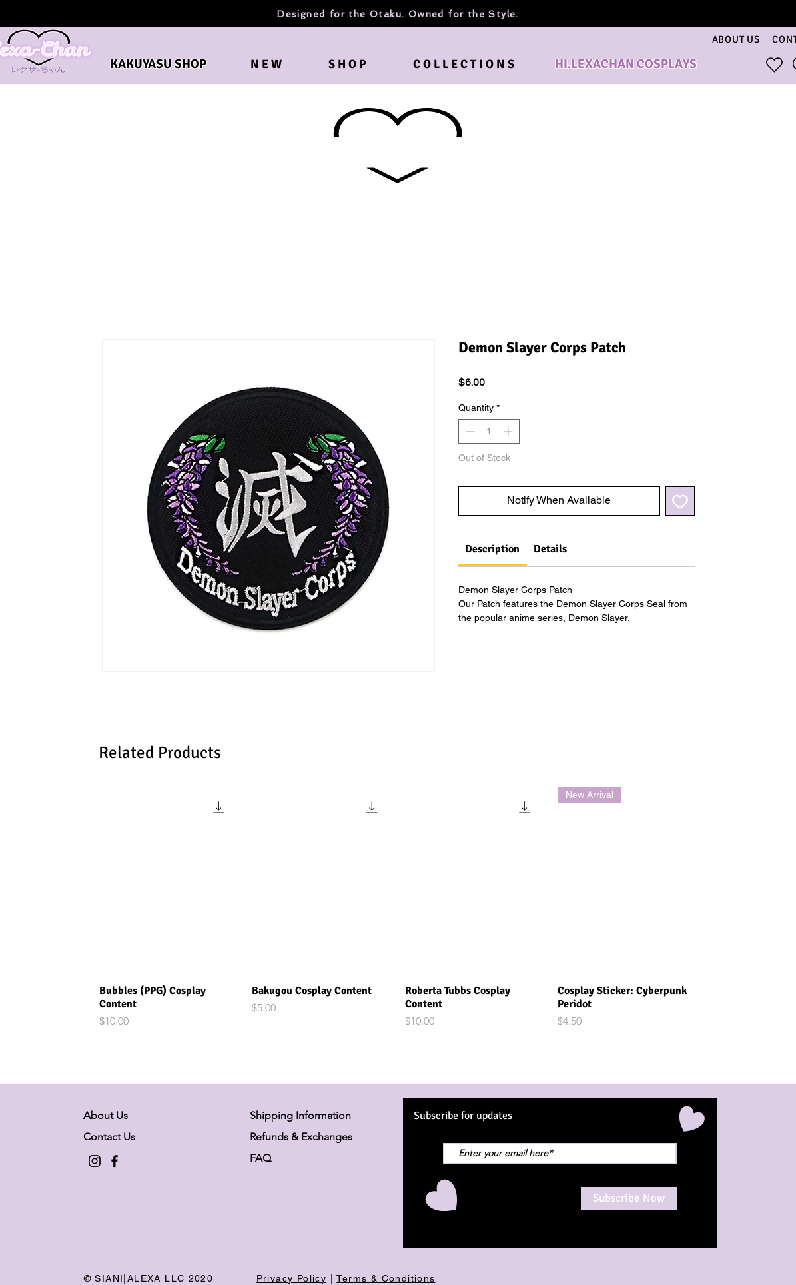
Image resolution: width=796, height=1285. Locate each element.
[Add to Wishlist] (680, 501)
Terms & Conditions (385, 1278)
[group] (398, 908)
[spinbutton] (489, 431)
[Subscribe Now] (629, 1198)
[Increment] (509, 431)
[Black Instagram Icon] (95, 1161)
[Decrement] (468, 431)
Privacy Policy (291, 1278)
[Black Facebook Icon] (115, 1161)
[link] (492, 549)
